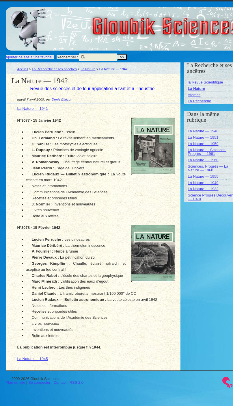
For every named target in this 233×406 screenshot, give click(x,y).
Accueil (22, 69)
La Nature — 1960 (203, 160)
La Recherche (199, 101)
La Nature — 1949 (203, 183)
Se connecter (39, 382)
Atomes (194, 95)
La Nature (88, 69)
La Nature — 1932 (203, 189)
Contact (59, 382)
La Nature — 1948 (203, 131)
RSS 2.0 (76, 382)
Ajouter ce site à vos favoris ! (30, 57)
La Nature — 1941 (32, 108)
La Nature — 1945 (32, 359)
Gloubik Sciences (198, 22)
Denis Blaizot (61, 99)
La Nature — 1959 (203, 144)
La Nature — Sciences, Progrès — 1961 (207, 152)
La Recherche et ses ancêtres (54, 69)
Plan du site (15, 382)
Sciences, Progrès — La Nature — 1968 (208, 168)
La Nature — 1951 (203, 137)
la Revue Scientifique (205, 82)
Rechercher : (67, 57)
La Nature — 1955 (203, 176)
